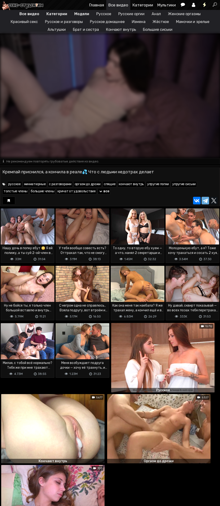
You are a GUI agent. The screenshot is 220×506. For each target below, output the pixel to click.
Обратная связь (49, 483)
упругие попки (158, 184)
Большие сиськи (157, 29)
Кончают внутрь (121, 29)
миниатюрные (35, 184)
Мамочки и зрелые (192, 21)
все (104, 191)
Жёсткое (161, 21)
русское (14, 184)
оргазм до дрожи (88, 184)
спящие (109, 184)
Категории (142, 5)
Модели (81, 14)
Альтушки (57, 29)
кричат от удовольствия (76, 191)
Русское (103, 14)
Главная (96, 5)
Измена (138, 21)
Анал (156, 14)
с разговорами (60, 184)
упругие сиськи (184, 184)
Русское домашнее (107, 21)
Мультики (166, 5)
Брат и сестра (86, 29)
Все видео (118, 5)
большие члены (42, 191)
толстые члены (15, 191)
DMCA (7, 483)
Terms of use (24, 483)
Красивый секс (24, 21)
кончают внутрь (131, 184)
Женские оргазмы (184, 14)
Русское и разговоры (64, 21)
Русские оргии (131, 14)
